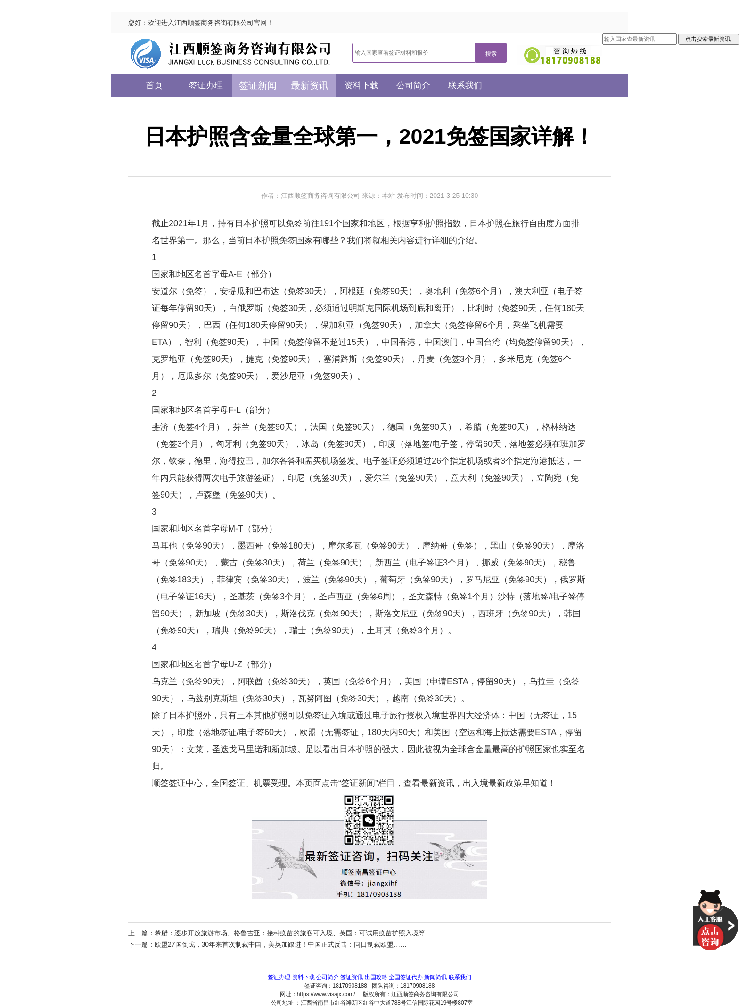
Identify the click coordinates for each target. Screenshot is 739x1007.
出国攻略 (376, 977)
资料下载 (361, 85)
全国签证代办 (406, 977)
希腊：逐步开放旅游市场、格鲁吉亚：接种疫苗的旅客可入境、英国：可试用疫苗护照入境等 (290, 933)
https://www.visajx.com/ (326, 994)
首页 (154, 85)
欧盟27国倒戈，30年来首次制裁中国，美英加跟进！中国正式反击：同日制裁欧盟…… (281, 944)
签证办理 (206, 85)
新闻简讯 (435, 977)
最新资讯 (309, 85)
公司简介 (413, 85)
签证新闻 (258, 85)
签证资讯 (351, 977)
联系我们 (465, 85)
